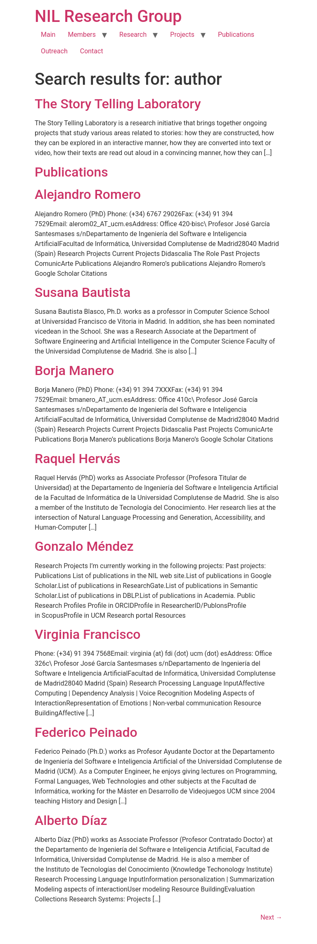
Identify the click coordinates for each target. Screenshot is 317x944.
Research (133, 34)
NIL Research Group (108, 16)
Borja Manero (74, 370)
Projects (182, 34)
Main (48, 34)
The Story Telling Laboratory (118, 104)
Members (82, 34)
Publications (236, 34)
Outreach (54, 51)
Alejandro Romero (88, 194)
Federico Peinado (86, 732)
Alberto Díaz (71, 820)
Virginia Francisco (88, 634)
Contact (91, 51)
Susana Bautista (82, 292)
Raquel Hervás (77, 458)
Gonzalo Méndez (84, 546)
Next (271, 917)
